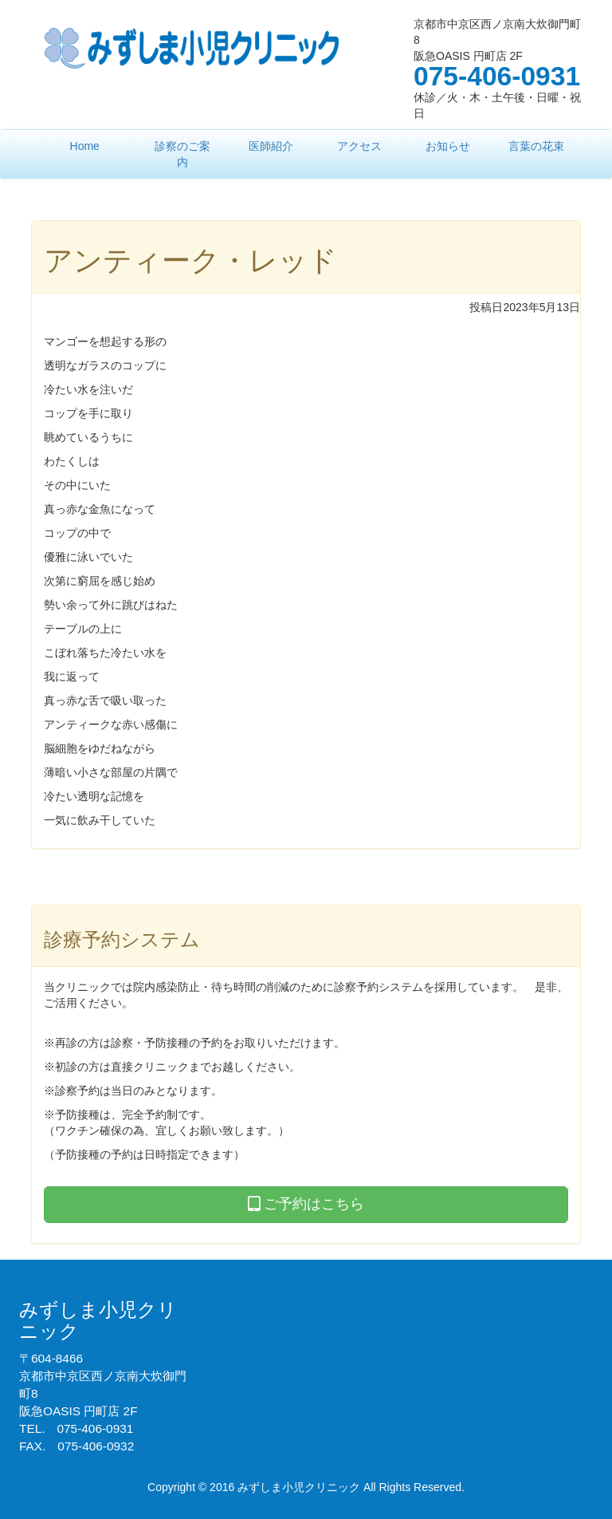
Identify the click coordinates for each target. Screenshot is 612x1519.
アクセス (359, 146)
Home (85, 146)
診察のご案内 (182, 154)
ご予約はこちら (306, 1204)
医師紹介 (271, 146)
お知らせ (448, 146)
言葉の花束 (536, 146)
